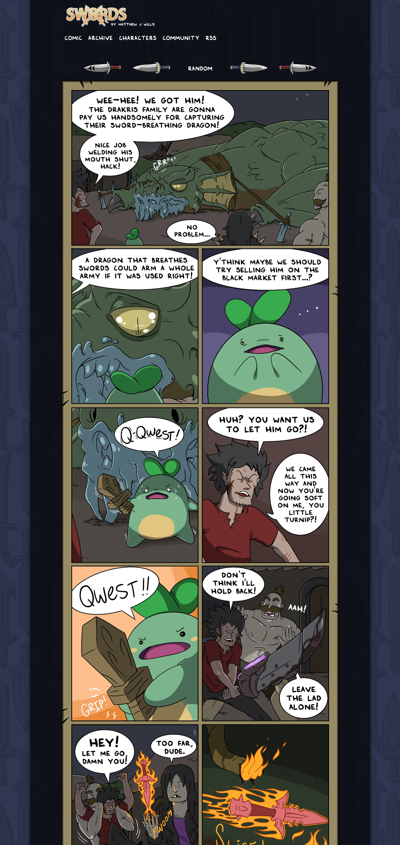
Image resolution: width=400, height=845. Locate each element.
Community (180, 37)
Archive (100, 37)
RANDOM (200, 68)
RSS (211, 37)
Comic (73, 37)
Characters (137, 37)
